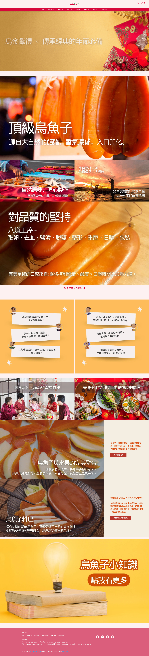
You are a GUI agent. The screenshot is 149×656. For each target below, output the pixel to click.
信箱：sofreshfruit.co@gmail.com (32, 644)
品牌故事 (29, 635)
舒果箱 (78, 9)
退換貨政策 (45, 635)
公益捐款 (104, 9)
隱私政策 (53, 635)
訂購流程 (61, 635)
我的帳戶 (37, 635)
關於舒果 (51, 9)
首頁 (43, 9)
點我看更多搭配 (118, 455)
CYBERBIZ (65, 651)
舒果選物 (86, 9)
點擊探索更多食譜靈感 (120, 518)
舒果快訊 (60, 9)
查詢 (23, 635)
